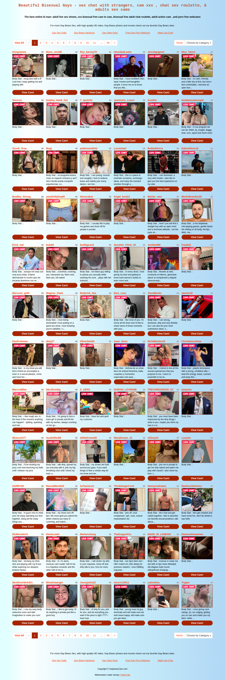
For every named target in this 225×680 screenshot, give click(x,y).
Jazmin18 (187, 293)
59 (108, 42)
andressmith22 (88, 148)
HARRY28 (18, 486)
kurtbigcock (87, 244)
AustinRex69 (53, 437)
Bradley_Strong (21, 196)
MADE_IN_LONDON (159, 534)
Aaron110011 (121, 582)
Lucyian (186, 437)
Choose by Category (199, 42)
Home (179, 42)
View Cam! (28, 92)
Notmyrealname (157, 486)
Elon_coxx (120, 293)
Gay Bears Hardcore (84, 32)
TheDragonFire (122, 534)
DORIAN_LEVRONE (125, 389)
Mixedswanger (54, 582)
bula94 (50, 244)
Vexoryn (17, 100)
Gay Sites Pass (110, 32)
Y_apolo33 (86, 100)
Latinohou (154, 582)
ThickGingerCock (124, 486)
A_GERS (85, 389)
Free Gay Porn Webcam (138, 32)
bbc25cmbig (53, 389)
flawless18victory (192, 486)
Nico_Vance (188, 52)
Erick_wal (18, 244)
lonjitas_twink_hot (57, 100)
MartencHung (88, 534)
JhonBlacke (155, 293)
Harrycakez (86, 196)
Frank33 (186, 244)
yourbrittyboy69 (55, 196)
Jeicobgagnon (156, 52)
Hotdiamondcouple (193, 100)
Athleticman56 (88, 437)
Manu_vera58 (54, 52)
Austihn (152, 100)
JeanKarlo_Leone (124, 100)
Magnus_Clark (54, 293)
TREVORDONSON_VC (160, 389)
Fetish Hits (125, 675)
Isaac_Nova (120, 341)
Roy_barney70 (88, 52)
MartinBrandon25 (192, 196)
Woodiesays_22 (123, 437)
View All (19, 42)
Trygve (185, 582)
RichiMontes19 (156, 341)
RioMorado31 (20, 534)
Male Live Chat (165, 32)
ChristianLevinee (191, 341)
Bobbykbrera (155, 148)
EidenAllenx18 (190, 148)
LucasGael (120, 148)
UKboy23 (153, 437)
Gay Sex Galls (59, 32)
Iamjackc (187, 389)
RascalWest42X (55, 486)
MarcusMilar (19, 389)
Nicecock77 (19, 437)
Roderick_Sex (88, 293)
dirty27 (50, 341)
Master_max (155, 196)
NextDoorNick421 (22, 582)
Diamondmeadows (192, 534)
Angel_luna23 (122, 196)
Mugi (49, 148)
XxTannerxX (87, 486)
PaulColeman (20, 341)
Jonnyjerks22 (88, 582)
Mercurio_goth (20, 293)
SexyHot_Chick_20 (125, 244)
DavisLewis (53, 534)
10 (87, 42)
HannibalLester (123, 52)
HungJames (19, 52)
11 (94, 42)
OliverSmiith (87, 341)
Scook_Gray (19, 148)
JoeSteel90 (154, 244)
